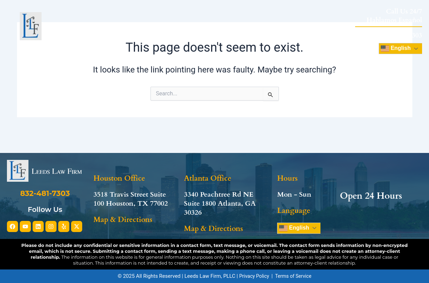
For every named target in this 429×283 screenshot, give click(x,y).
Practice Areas (219, 30)
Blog (295, 30)
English (294, 214)
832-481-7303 (402, 35)
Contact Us (333, 30)
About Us (166, 30)
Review (265, 30)
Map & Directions (122, 206)
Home (128, 30)
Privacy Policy (254, 276)
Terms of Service (293, 276)
